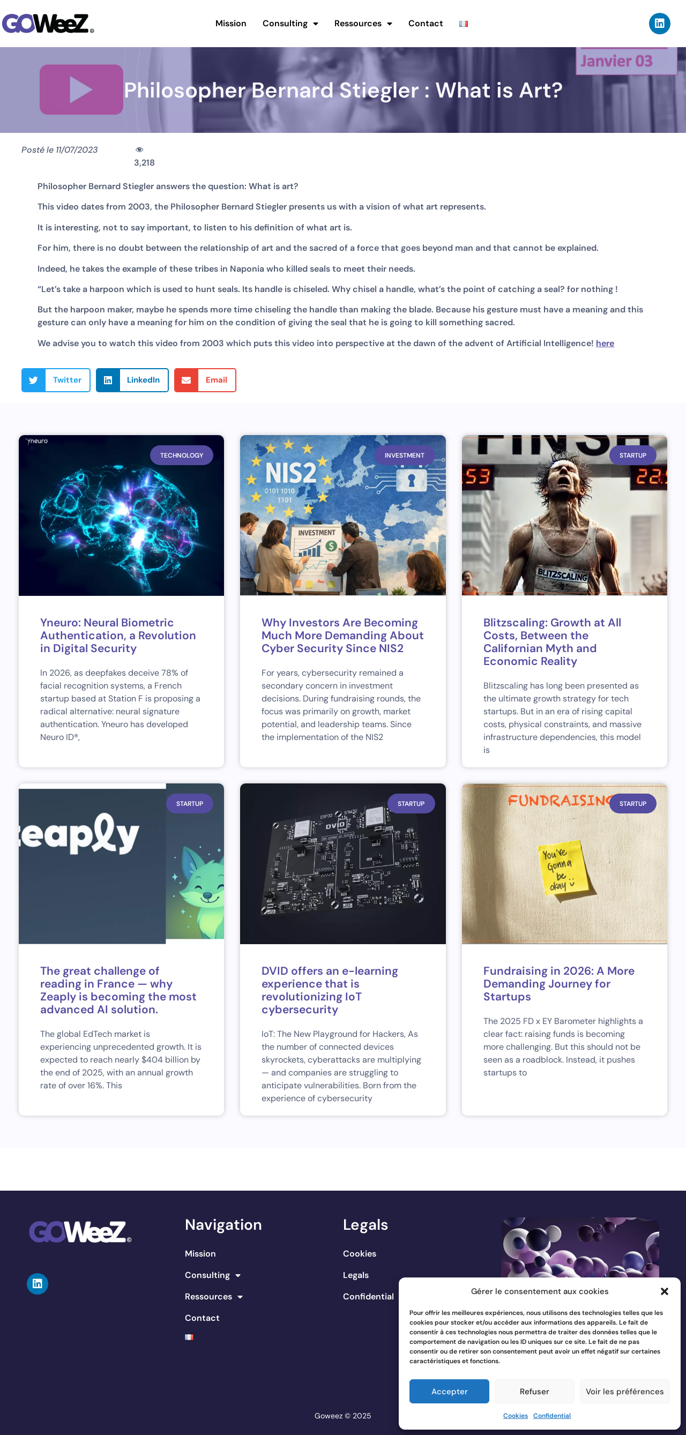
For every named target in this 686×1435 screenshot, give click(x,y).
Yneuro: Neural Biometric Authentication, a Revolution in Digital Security (118, 635)
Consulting (290, 23)
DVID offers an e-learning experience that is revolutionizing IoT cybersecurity (330, 990)
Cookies (515, 1415)
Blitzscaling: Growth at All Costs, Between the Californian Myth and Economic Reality (552, 642)
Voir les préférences (625, 1391)
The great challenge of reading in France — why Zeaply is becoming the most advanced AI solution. (118, 990)
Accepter (449, 1391)
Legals (356, 1275)
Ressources (363, 23)
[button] (664, 1291)
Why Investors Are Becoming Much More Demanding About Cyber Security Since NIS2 (343, 635)
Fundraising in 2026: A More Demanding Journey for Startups (559, 983)
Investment (404, 455)
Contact (425, 23)
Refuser (534, 1391)
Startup (633, 455)
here (605, 343)
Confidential (552, 1415)
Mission (231, 23)
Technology (181, 455)
